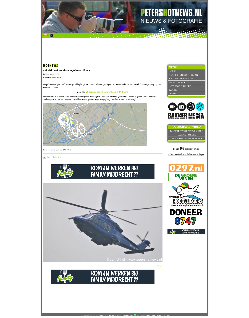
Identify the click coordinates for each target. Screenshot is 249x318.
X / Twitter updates (181, 78)
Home (172, 71)
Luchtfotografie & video (186, 131)
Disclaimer (102, 315)
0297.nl (173, 89)
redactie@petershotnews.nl (120, 315)
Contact (174, 93)
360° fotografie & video (187, 138)
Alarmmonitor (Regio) (183, 75)
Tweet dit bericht (54, 157)
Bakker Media (187, 134)
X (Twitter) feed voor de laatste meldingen (186, 154)
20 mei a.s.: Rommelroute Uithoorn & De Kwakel (107, 92)
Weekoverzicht (179, 82)
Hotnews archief (180, 86)
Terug (160, 266)
